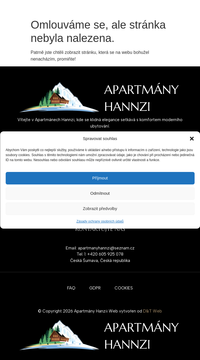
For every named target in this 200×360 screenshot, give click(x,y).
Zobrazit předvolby (100, 208)
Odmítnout (100, 193)
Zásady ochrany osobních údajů (99, 221)
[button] (191, 138)
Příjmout (100, 178)
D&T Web (152, 311)
